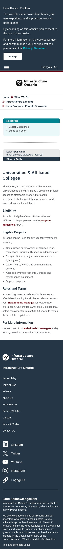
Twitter (15, 453)
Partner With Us (11, 411)
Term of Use (9, 384)
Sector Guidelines (19, 127)
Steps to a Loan (17, 130)
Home (6, 97)
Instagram (18, 470)
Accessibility (9, 378)
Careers (7, 417)
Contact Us (9, 430)
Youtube (16, 462)
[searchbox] (55, 67)
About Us (8, 397)
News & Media (11, 424)
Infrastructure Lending (19, 101)
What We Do (21, 97)
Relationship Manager (21, 302)
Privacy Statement (34, 48)
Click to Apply (14, 159)
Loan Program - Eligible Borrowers (27, 106)
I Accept (12, 56)
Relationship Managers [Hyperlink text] (38, 328)
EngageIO (18, 480)
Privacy (7, 391)
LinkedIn (17, 444)
